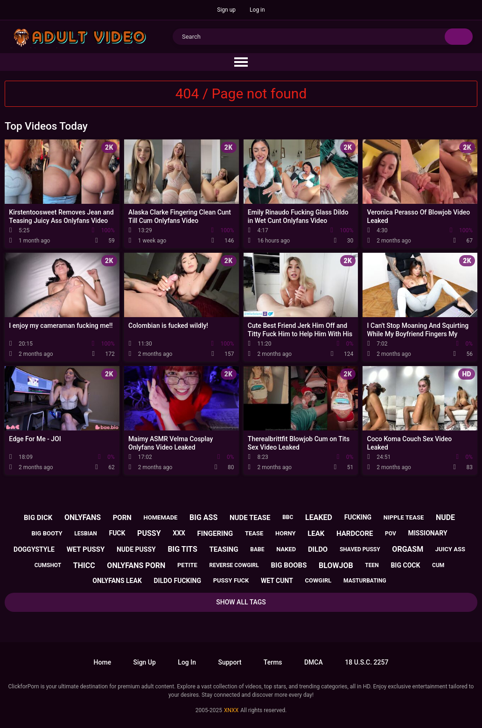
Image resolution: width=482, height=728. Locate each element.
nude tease (250, 517)
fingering (215, 533)
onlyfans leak (117, 580)
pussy (149, 533)
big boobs (289, 565)
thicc (84, 565)
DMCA (313, 662)
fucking (358, 517)
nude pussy (136, 549)
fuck (117, 533)
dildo (318, 549)
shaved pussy (360, 549)
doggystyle (34, 549)
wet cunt (277, 580)
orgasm (407, 549)
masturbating (364, 580)
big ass (203, 517)
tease (254, 533)
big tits (182, 549)
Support (229, 662)
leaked (318, 517)
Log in (257, 10)
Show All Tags (241, 602)
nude (445, 517)
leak (315, 533)
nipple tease (404, 517)
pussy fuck (231, 580)
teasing (223, 549)
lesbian (85, 533)
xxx (179, 533)
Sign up (226, 10)
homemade (161, 517)
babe (257, 549)
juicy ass (450, 549)
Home (103, 662)
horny (285, 533)
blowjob (336, 565)
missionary (427, 533)
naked (286, 549)
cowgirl (318, 580)
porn (122, 517)
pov (390, 533)
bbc (287, 517)
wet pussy (86, 549)
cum (438, 565)
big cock (405, 565)
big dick (38, 517)
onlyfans (82, 517)
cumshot (48, 565)
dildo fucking (177, 580)
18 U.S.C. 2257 (366, 662)
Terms (273, 662)
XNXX (231, 710)
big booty (46, 533)
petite (187, 565)
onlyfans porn (136, 565)
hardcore (354, 533)
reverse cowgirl (233, 565)
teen (371, 565)
